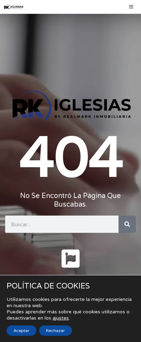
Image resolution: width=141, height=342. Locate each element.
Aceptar (21, 330)
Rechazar (55, 330)
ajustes (61, 318)
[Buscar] (127, 224)
